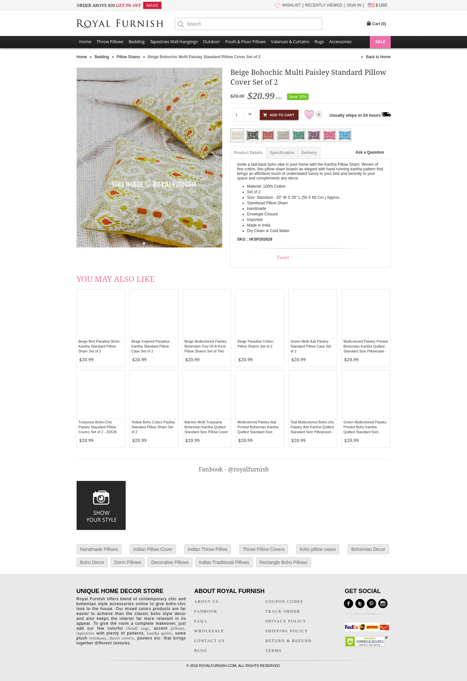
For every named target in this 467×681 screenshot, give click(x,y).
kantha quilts (159, 633)
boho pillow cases (318, 549)
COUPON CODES (284, 601)
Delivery (309, 152)
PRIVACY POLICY (285, 621)
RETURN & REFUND (288, 640)
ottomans (97, 638)
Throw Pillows (110, 41)
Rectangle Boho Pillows (284, 562)
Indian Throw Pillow (207, 549)
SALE (380, 41)
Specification (282, 152)
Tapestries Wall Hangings (174, 41)
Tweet (283, 257)
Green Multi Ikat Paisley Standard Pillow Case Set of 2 (311, 346)
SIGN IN (354, 5)
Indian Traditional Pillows (224, 562)
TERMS (273, 650)
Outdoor (211, 41)
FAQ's (200, 621)
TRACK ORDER (282, 611)
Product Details (248, 152)
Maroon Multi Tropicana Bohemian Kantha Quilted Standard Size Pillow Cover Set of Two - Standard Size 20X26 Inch (206, 432)
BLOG (201, 650)
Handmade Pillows (99, 549)
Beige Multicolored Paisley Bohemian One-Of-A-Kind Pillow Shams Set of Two (206, 346)
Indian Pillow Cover (152, 549)
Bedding (137, 41)
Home (85, 41)
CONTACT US (209, 640)
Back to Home (378, 57)
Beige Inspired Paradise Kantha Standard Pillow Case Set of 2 (151, 346)
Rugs (319, 41)
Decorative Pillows (170, 562)
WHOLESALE (209, 631)
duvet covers (122, 638)
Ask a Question (369, 152)
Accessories (340, 41)
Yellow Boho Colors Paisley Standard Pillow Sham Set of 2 (153, 427)
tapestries (86, 633)
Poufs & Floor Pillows (245, 41)
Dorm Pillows (127, 562)
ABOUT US (206, 601)
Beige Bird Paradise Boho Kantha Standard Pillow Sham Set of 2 (99, 346)
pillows (178, 628)
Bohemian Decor (368, 549)
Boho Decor (92, 562)
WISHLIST (291, 5)
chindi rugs (137, 628)
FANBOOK (206, 611)
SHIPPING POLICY (286, 631)
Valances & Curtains (290, 41)
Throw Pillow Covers (264, 549)
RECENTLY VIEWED (323, 5)
